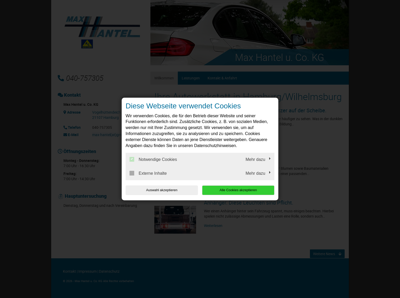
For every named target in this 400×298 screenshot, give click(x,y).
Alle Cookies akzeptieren (241, 190)
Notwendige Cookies (153, 159)
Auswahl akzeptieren (159, 190)
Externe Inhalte (148, 173)
